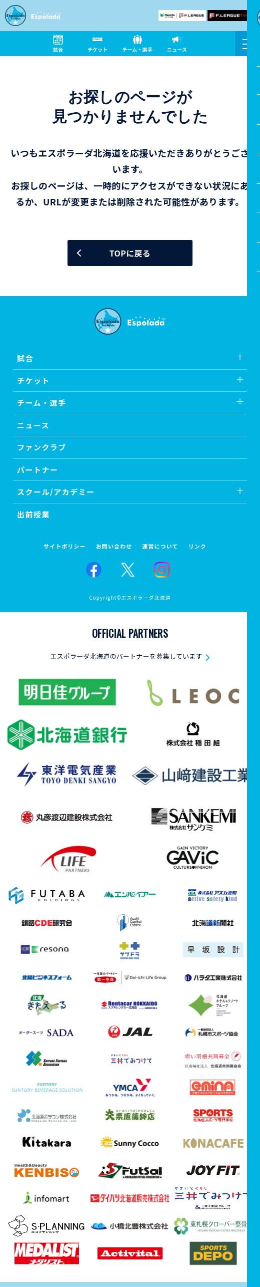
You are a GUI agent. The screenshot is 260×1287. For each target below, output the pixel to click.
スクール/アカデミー (56, 491)
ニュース (33, 425)
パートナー (37, 469)
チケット (33, 380)
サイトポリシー (65, 546)
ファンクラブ (41, 447)
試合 (25, 358)
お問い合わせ (114, 546)
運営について (160, 546)
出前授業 (33, 514)
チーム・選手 (41, 402)
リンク (197, 546)
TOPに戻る (130, 253)
